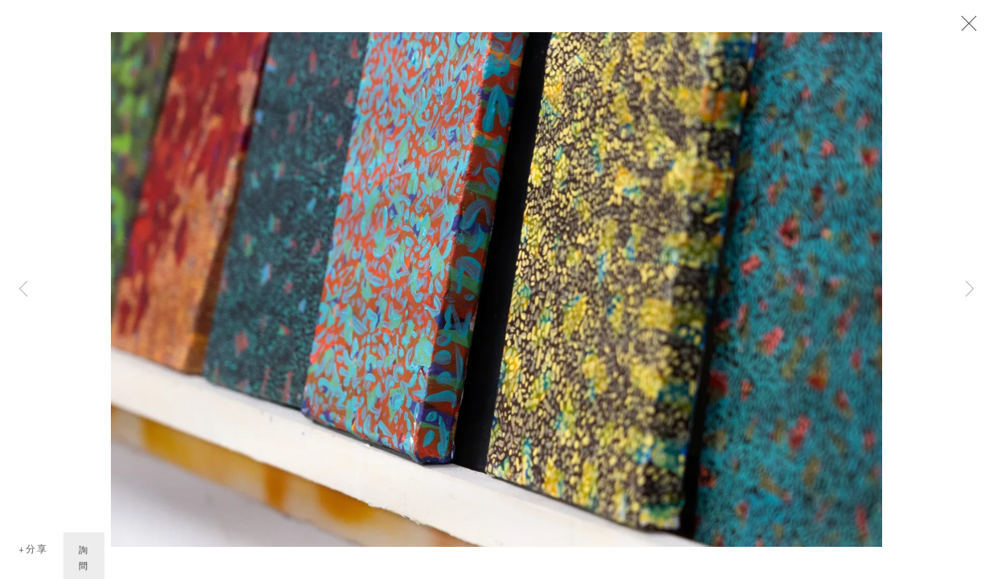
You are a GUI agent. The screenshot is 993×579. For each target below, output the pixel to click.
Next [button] (969, 289)
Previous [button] (23, 289)
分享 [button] (37, 550)
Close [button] (965, 28)
